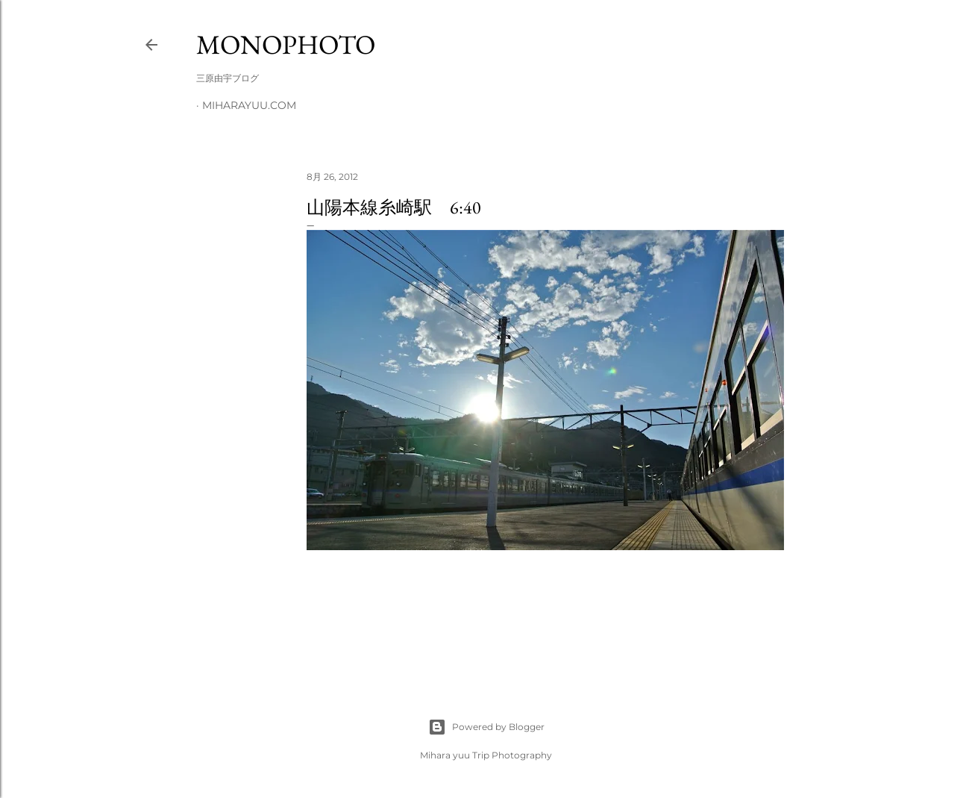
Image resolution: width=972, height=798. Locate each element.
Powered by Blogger (486, 727)
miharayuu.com (249, 105)
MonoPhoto (285, 44)
